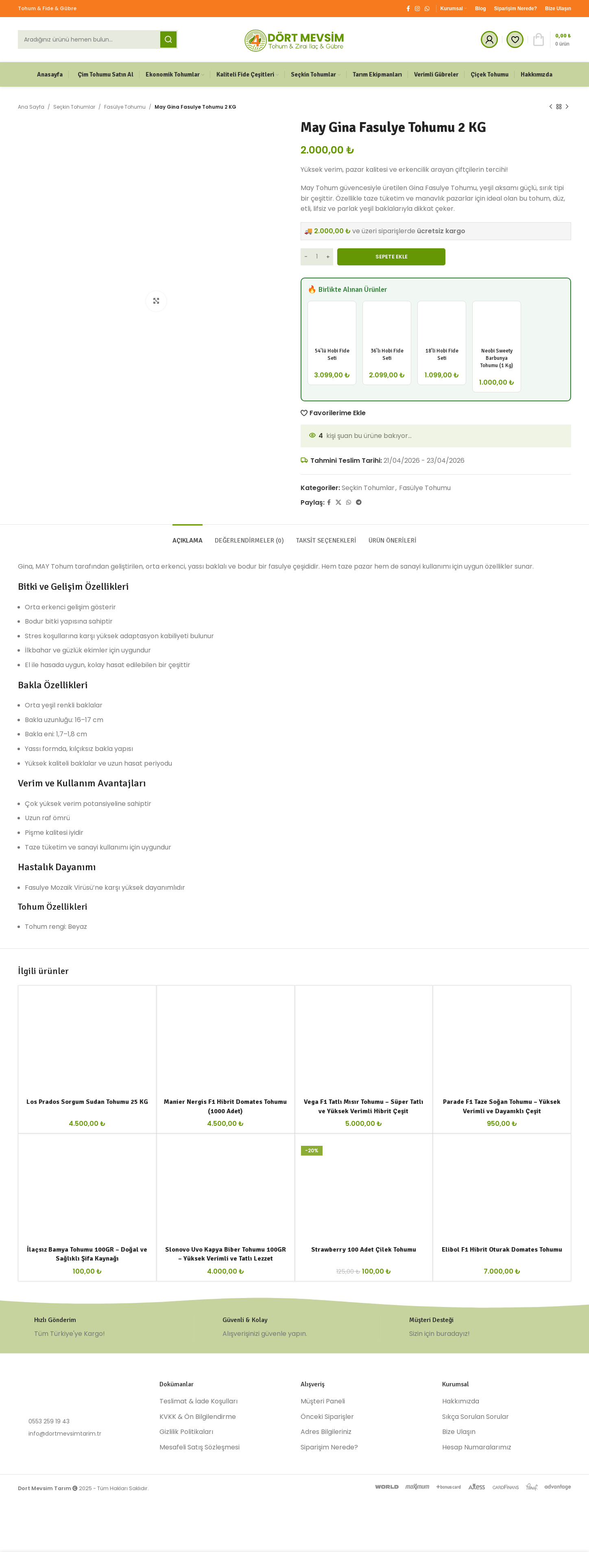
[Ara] (98, 39)
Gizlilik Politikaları (186, 1431)
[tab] (187, 536)
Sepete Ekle (391, 256)
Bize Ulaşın (459, 1431)
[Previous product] (551, 107)
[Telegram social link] (358, 502)
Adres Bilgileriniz (326, 1431)
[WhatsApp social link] (427, 8)
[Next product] (567, 107)
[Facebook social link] (408, 8)
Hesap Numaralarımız (476, 1447)
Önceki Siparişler (327, 1416)
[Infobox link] (106, 1327)
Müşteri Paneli (323, 1401)
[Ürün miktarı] (317, 256)
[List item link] (82, 1421)
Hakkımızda (460, 1401)
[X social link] (338, 502)
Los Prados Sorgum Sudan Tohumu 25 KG (87, 1102)
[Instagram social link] (417, 8)
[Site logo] (294, 39)
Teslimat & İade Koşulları (198, 1401)
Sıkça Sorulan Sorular (475, 1416)
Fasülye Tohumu (125, 106)
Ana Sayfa (31, 106)
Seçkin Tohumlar (74, 106)
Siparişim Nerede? (329, 1447)
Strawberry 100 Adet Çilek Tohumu (363, 1250)
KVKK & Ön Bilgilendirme (197, 1416)
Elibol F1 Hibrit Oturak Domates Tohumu (502, 1250)
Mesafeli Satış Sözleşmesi (199, 1447)
